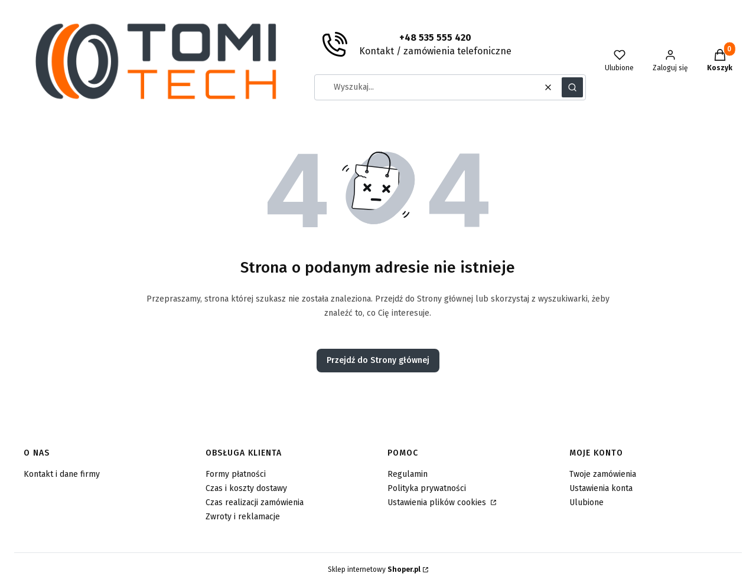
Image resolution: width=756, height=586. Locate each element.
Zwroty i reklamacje (243, 517)
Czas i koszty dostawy (246, 488)
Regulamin (407, 474)
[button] (572, 87)
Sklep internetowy (374, 569)
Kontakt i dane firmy (62, 474)
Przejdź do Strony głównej (378, 360)
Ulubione (586, 502)
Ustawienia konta (601, 488)
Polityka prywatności (426, 488)
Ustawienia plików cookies (437, 502)
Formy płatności (236, 474)
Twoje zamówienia (602, 474)
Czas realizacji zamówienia (255, 502)
